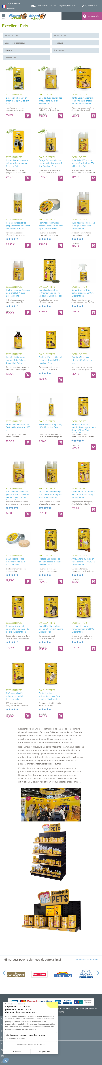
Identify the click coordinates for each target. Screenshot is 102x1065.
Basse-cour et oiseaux (15, 42)
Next (98, 971)
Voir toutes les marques (87, 959)
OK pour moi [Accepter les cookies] (44, 1052)
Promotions (10, 57)
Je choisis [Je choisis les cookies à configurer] (16, 1052)
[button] (5, 1060)
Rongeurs (58, 42)
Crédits (4, 1062)
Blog (3, 1055)
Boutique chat (60, 35)
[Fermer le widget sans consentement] (15, 1004)
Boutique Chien (12, 35)
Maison (8, 50)
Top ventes (59, 50)
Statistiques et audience (16, 1038)
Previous (4, 971)
